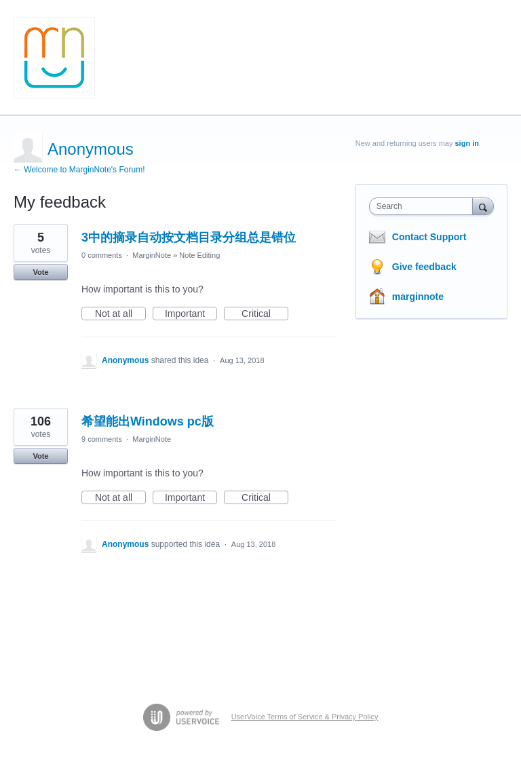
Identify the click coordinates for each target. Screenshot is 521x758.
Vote (40, 272)
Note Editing (199, 255)
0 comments (101, 255)
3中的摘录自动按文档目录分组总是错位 (188, 237)
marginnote (418, 296)
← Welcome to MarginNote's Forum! (79, 169)
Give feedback (424, 266)
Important (191, 314)
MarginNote (151, 255)
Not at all (120, 314)
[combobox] (424, 206)
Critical (265, 314)
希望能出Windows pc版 (147, 421)
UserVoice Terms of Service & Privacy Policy (305, 717)
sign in (467, 143)
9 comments (101, 439)
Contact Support (429, 236)
